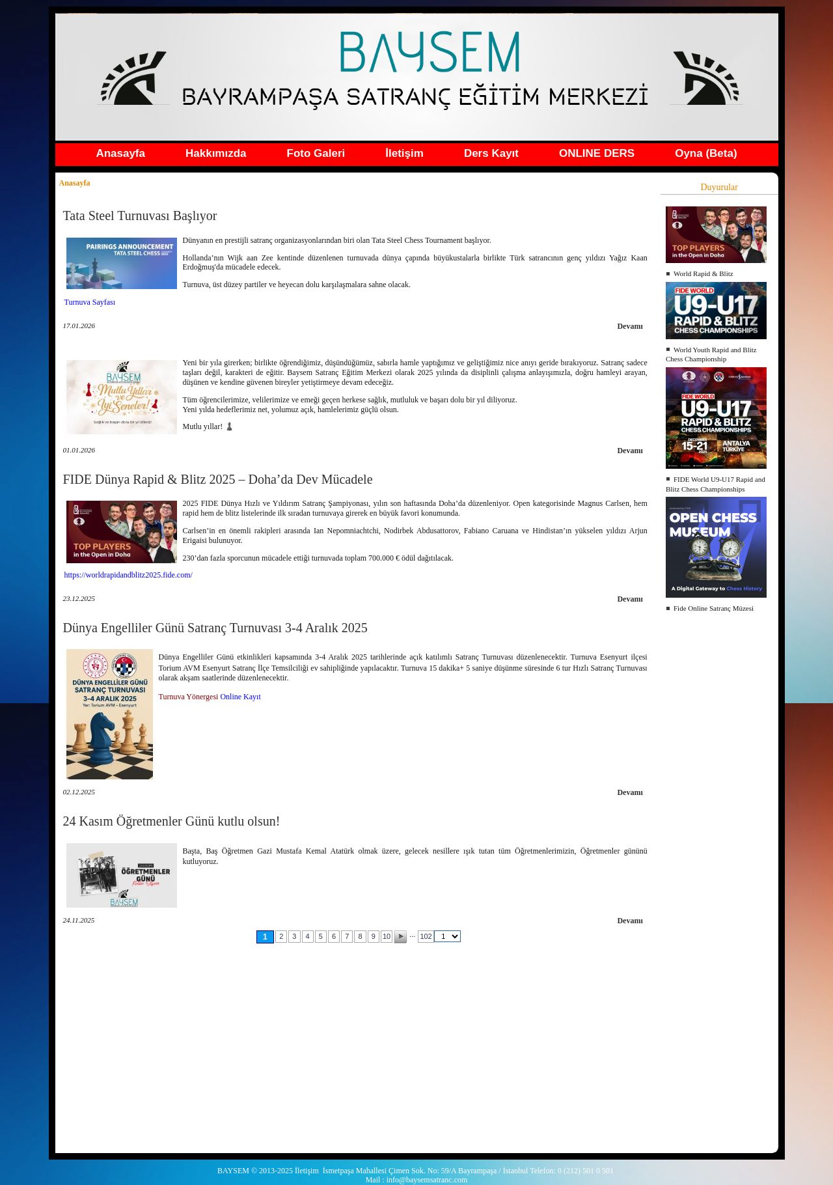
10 (386, 936)
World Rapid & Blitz (703, 273)
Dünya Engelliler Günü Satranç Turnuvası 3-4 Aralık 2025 (215, 627)
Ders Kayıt (491, 153)
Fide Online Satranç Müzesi (714, 608)
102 (425, 936)
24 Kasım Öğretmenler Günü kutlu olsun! (171, 821)
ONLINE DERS (597, 153)
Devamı (629, 326)
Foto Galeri (316, 153)
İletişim (404, 153)
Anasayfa (120, 153)
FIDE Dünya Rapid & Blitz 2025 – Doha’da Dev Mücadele (218, 479)
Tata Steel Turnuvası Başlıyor (140, 215)
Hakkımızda (216, 153)
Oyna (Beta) (706, 153)
